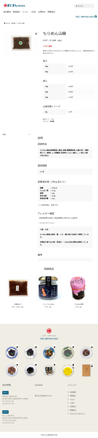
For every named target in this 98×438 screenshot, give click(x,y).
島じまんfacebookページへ (43, 395)
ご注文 (33, 12)
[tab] (17, 134)
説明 (4, 134)
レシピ (25, 12)
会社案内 (7, 12)
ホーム (8, 23)
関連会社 (51, 12)
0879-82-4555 (87, 17)
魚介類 (13, 23)
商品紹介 (16, 12)
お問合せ (42, 12)
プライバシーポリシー (77, 413)
